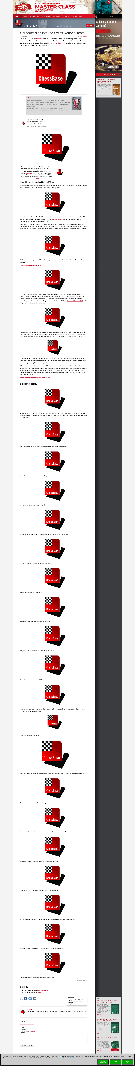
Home (25, 16)
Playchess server (60, 43)
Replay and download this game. (31, 265)
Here (126, 1056)
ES (74, 26)
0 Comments (84, 36)
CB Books (56, 16)
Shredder (39, 39)
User (23, 1027)
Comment (22, 1032)
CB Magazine (46, 16)
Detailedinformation (103, 1062)
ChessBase (30, 1010)
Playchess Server (56, 219)
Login (111, 16)
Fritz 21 (29, 98)
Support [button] (66, 16)
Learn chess (77, 16)
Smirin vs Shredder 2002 (75, 301)
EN (73, 26)
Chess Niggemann (77, 1001)
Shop (17, 16)
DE (71, 26)
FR (76, 26)
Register (33, 1031)
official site (41, 992)
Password (24, 1029)
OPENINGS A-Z (34, 16)
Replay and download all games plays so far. (35, 377)
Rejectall (115, 1062)
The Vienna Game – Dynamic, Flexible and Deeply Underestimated (107, 81)
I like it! (78, 36)
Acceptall (127, 1062)
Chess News (31, 25)
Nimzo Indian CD (29, 173)
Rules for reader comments (27, 1024)
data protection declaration (69, 1057)
